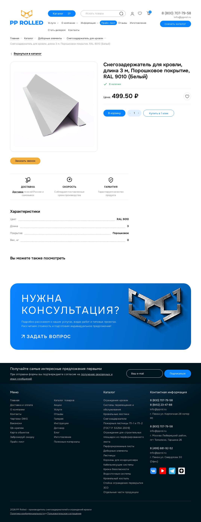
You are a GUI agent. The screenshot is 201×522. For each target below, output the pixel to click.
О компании (17, 409)
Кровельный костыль (116, 478)
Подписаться (176, 373)
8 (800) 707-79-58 (176, 13)
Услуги (58, 409)
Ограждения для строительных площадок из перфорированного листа (123, 437)
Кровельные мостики (116, 414)
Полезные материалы (67, 441)
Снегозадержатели (115, 418)
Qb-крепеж (17, 428)
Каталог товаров (64, 400)
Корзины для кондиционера (120, 460)
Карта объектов (19, 432)
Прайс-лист (17, 441)
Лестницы (109, 455)
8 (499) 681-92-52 (161, 448)
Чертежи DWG (19, 418)
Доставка (18, 191)
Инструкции (61, 423)
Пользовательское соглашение (64, 513)
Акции (58, 405)
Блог (57, 432)
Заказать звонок (26, 161)
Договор (59, 428)
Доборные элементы (115, 450)
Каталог (62, 13)
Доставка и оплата (21, 405)
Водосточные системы (117, 473)
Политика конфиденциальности (27, 513)
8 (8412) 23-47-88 (161, 404)
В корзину (114, 113)
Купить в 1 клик (158, 113)
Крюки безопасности (116, 469)
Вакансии (16, 423)
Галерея (59, 418)
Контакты (15, 414)
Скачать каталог (175, 24)
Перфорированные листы (118, 446)
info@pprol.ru (182, 17)
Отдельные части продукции (121, 492)
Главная (15, 400)
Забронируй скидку (22, 437)
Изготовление (62, 437)
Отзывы (58, 414)
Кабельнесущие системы (118, 464)
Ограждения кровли (115, 400)
